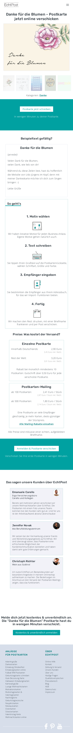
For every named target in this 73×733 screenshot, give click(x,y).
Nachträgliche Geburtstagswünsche (14, 699)
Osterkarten (10, 709)
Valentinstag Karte (13, 714)
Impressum (50, 692)
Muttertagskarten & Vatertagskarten (13, 693)
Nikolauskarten (11, 706)
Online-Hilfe (50, 661)
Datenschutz (50, 689)
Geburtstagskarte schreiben (17, 675)
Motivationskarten (13, 689)
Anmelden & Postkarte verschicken (36, 448)
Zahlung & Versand (53, 667)
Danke (43, 95)
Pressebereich (51, 681)
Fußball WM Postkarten (15, 672)
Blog (47, 684)
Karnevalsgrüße (11, 684)
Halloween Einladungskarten (17, 681)
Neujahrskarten (11, 703)
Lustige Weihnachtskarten (16, 686)
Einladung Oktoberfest (15, 667)
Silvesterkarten (11, 711)
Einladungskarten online (15, 670)
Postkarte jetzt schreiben (36, 109)
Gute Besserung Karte (14, 678)
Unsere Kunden (52, 670)
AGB (47, 686)
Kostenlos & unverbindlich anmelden (36, 632)
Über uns (49, 672)
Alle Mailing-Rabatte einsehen (36, 424)
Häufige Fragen (51, 675)
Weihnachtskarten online (15, 717)
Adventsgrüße (11, 661)
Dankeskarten (11, 664)
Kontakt (48, 664)
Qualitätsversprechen (54, 678)
